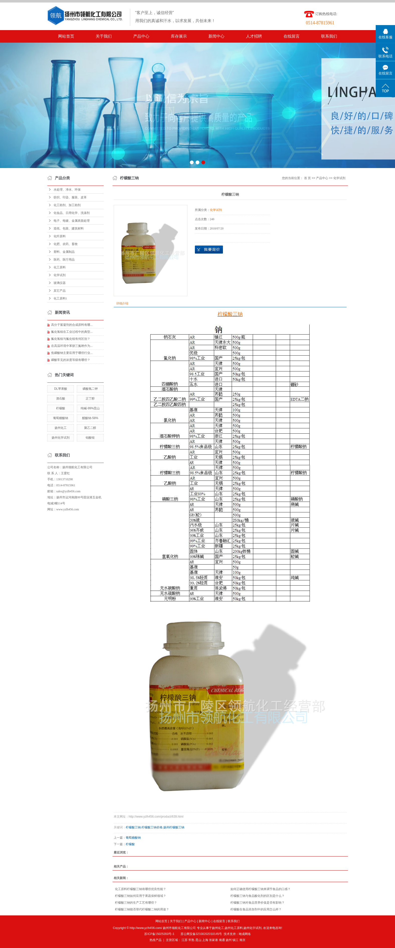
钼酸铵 (90, 437)
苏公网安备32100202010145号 (201, 934)
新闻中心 (216, 36)
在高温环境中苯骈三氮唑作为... (72, 346)
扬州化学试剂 (61, 437)
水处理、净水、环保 (67, 189)
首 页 (307, 178)
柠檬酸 (60, 408)
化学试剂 (60, 275)
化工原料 (60, 267)
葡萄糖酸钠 (60, 418)
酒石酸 (60, 398)
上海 (205, 940)
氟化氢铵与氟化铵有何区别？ (70, 339)
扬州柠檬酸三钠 (173, 827)
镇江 (235, 940)
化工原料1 (60, 298)
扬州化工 (61, 428)
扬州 (229, 940)
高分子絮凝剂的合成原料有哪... (72, 325)
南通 (222, 940)
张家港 (213, 940)
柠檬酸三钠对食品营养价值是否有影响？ (257, 902)
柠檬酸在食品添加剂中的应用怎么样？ (256, 909)
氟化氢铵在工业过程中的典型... (72, 332)
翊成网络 (245, 934)
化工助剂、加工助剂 (67, 205)
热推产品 (156, 940)
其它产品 (60, 290)
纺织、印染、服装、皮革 (70, 197)
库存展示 (179, 36)
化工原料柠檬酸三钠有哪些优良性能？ (140, 889)
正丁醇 (90, 398)
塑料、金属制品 (64, 252)
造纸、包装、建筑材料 (69, 228)
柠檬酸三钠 (133, 827)
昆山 (198, 940)
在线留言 (292, 36)
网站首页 (66, 36)
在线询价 (209, 250)
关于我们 (104, 36)
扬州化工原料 (234, 928)
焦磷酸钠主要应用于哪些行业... (72, 353)
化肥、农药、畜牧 (66, 244)
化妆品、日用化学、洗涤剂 (72, 213)
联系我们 (329, 36)
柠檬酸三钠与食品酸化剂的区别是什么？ (257, 896)
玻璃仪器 (60, 283)
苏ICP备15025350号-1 (159, 934)
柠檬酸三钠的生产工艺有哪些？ (136, 902)
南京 (242, 940)
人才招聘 (254, 36)
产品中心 (141, 36)
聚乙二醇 (90, 428)
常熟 (191, 940)
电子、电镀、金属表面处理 (72, 220)
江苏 (185, 940)
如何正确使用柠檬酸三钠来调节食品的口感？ (260, 889)
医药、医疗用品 (64, 259)
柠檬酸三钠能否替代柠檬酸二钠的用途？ (142, 909)
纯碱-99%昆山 (90, 408)
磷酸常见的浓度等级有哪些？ (70, 360)
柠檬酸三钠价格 (152, 827)
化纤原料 (60, 236)
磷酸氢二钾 (90, 388)
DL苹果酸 (60, 388)
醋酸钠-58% (90, 418)
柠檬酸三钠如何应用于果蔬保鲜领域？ (140, 896)
